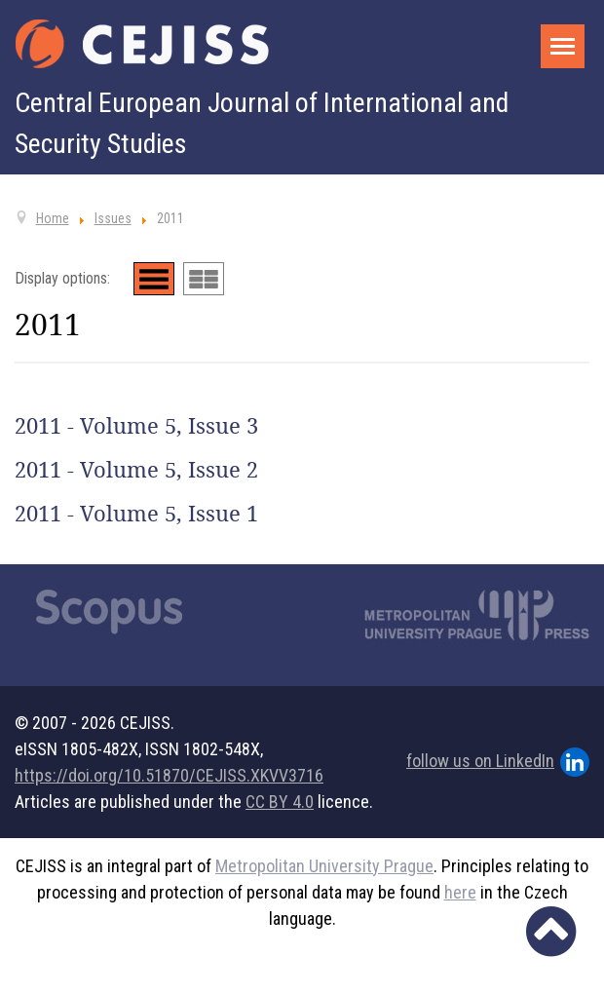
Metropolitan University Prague (324, 866)
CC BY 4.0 (279, 801)
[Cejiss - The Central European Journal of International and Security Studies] (142, 43)
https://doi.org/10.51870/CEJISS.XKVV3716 (169, 775)
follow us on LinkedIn (497, 762)
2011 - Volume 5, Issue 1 (136, 513)
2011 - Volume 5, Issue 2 (136, 469)
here (460, 892)
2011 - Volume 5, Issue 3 (136, 425)
